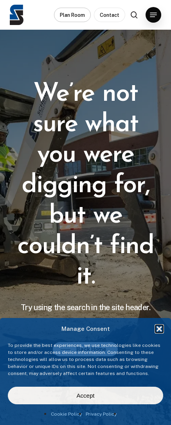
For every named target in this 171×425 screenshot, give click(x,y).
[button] (159, 329)
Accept (86, 395)
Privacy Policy (101, 414)
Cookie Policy (66, 414)
